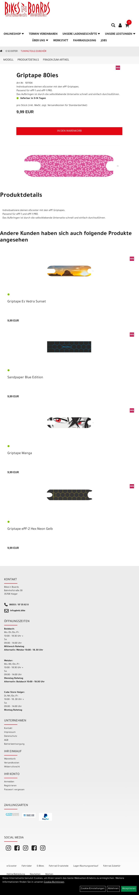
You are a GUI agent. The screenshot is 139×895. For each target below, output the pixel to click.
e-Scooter (11, 51)
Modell (8, 60)
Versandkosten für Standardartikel (67, 105)
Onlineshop (14, 34)
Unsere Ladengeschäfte (81, 34)
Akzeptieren (129, 888)
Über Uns (40, 40)
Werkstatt (60, 40)
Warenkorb (10, 759)
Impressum (10, 732)
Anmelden (9, 782)
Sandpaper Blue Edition (25, 378)
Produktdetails (28, 60)
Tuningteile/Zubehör (33, 51)
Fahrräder (27, 866)
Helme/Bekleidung (16, 874)
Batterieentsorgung (14, 744)
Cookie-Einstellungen (92, 888)
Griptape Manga (19, 453)
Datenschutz (10, 736)
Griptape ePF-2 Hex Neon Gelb (30, 529)
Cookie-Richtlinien (54, 882)
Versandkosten (11, 763)
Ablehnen (113, 888)
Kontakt (8, 728)
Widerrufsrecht (12, 767)
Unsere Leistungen (120, 34)
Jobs (104, 40)
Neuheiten (35, 874)
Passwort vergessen (14, 790)
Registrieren (10, 786)
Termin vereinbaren (43, 34)
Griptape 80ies (37, 76)
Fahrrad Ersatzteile (58, 866)
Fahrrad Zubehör (112, 866)
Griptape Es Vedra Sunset (26, 302)
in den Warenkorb (69, 131)
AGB (6, 740)
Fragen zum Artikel (56, 60)
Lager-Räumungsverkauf (85, 866)
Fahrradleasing (84, 40)
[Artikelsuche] (113, 26)
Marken (49, 874)
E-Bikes (40, 866)
